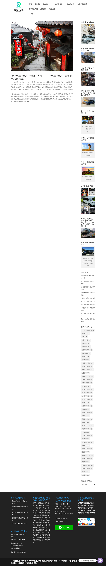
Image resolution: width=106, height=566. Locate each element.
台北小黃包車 (46, 89)
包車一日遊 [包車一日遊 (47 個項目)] (86, 340)
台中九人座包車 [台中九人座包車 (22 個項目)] (87, 370)
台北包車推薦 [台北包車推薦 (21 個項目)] (87, 393)
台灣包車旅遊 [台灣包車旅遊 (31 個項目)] (87, 412)
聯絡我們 (52, 9)
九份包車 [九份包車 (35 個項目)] (85, 333)
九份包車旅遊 (46, 82)
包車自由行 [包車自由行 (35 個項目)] (86, 353)
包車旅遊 (15, 82)
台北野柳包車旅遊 (67, 89)
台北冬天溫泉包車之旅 (88, 301)
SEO (12, 560)
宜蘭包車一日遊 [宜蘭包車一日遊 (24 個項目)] (87, 426)
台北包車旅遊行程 (35, 89)
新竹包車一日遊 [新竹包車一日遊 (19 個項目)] (87, 442)
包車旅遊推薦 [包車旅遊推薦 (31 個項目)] (87, 350)
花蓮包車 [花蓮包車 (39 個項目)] (85, 452)
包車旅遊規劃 (58, 4)
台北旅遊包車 (56, 89)
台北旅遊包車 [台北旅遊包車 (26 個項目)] (87, 399)
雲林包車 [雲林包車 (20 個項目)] (85, 472)
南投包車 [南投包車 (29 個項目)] (85, 360)
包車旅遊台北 (21, 84)
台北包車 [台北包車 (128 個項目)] (86, 386)
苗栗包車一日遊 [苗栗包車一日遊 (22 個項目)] (87, 465)
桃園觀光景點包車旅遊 (88, 298)
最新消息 (43, 9)
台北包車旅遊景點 (23, 89)
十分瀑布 (39, 84)
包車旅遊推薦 (31, 84)
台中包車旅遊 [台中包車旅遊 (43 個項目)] (87, 379)
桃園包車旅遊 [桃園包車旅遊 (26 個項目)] (87, 449)
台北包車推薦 (26, 87)
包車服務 (46, 4)
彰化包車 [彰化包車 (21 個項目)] (85, 432)
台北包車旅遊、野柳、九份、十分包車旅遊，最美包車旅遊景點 (41, 77)
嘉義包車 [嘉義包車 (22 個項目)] (85, 416)
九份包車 (39, 82)
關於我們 (37, 4)
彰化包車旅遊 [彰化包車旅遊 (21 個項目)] (87, 435)
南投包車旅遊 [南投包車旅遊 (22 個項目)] (87, 366)
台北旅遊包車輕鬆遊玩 (88, 305)
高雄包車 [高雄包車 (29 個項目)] (85, 475)
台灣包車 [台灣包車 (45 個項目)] (85, 409)
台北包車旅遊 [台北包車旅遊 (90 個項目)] (87, 396)
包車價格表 (70, 4)
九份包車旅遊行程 (58, 82)
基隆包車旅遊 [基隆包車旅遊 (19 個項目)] (87, 419)
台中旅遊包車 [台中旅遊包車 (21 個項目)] (87, 383)
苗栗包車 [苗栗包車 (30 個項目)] (85, 462)
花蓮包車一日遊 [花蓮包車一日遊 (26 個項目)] (87, 455)
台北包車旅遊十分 (59, 87)
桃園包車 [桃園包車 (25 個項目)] (85, 445)
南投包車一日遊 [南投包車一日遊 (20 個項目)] (87, 363)
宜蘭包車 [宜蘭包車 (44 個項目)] (85, 422)
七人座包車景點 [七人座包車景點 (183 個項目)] (88, 330)
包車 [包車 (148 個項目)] (84, 337)
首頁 (30, 4)
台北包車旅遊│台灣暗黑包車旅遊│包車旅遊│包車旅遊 (36, 560)
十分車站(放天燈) (48, 84)
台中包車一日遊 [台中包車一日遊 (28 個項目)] (87, 376)
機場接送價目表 (82, 4)
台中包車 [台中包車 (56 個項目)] (85, 373)
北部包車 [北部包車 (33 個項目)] (85, 356)
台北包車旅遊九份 (47, 87)
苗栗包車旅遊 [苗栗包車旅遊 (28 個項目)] (87, 468)
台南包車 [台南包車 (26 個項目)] (85, 402)
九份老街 (67, 82)
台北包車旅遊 (36, 87)
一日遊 (33, 82)
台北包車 (19, 87)
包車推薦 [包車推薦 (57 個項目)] (85, 343)
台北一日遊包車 (60, 84)
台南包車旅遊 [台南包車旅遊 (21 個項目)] (87, 406)
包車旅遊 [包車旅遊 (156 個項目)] (86, 346)
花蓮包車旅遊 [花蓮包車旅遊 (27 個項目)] (87, 458)
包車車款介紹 (33, 9)
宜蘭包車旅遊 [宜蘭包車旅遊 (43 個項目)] (87, 429)
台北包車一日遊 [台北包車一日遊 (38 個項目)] (87, 389)
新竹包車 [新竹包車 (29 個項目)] (85, 439)
